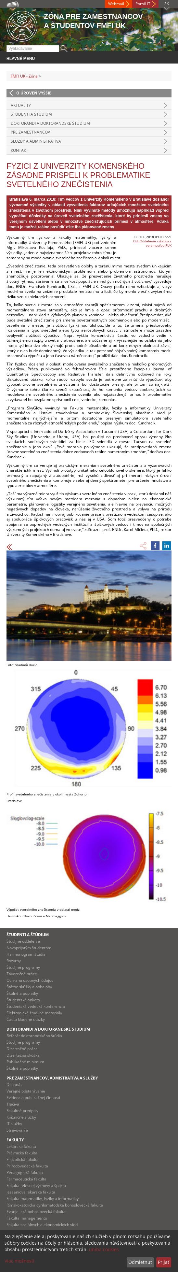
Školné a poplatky (22, 993)
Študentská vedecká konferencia (35, 1006)
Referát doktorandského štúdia (34, 1035)
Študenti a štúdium (31, 114)
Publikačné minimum (25, 1062)
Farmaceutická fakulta (26, 1179)
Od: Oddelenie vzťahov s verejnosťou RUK (152, 243)
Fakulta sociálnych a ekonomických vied (42, 1224)
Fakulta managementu (26, 1218)
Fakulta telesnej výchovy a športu (36, 1185)
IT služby (14, 1123)
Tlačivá (12, 1104)
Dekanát (14, 1084)
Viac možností (19, 1261)
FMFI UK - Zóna (24, 76)
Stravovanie (17, 1130)
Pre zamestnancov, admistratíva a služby (52, 1078)
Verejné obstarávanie (25, 1091)
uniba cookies (104, 1249)
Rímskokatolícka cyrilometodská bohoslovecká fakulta (54, 1205)
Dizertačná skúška (23, 1055)
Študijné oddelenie (23, 941)
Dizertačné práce (22, 1048)
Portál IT (142, 4)
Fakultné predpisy (22, 1110)
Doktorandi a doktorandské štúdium (50, 123)
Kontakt (19, 150)
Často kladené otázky (25, 1019)
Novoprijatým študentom (28, 947)
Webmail (116, 4)
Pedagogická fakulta (24, 1172)
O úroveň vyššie (33, 93)
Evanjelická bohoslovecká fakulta (36, 1211)
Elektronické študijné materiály (34, 1013)
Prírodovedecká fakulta (27, 1166)
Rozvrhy (13, 961)
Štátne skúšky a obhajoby (29, 987)
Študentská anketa (23, 1000)
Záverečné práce (21, 974)
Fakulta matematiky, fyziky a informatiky (42, 1198)
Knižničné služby (21, 1117)
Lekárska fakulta (21, 1146)
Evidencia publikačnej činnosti (33, 1097)
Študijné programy (23, 967)
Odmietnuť (140, 1262)
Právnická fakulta (21, 1153)
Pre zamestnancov (30, 132)
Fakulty (15, 1140)
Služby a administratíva (36, 141)
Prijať (163, 1262)
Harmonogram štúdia (25, 954)
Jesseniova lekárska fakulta (30, 1192)
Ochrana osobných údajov (29, 980)
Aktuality (21, 105)
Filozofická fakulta (22, 1159)
